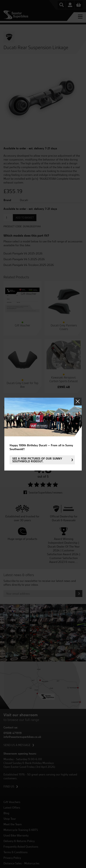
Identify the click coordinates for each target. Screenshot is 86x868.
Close (78, 401)
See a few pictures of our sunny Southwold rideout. (37, 460)
